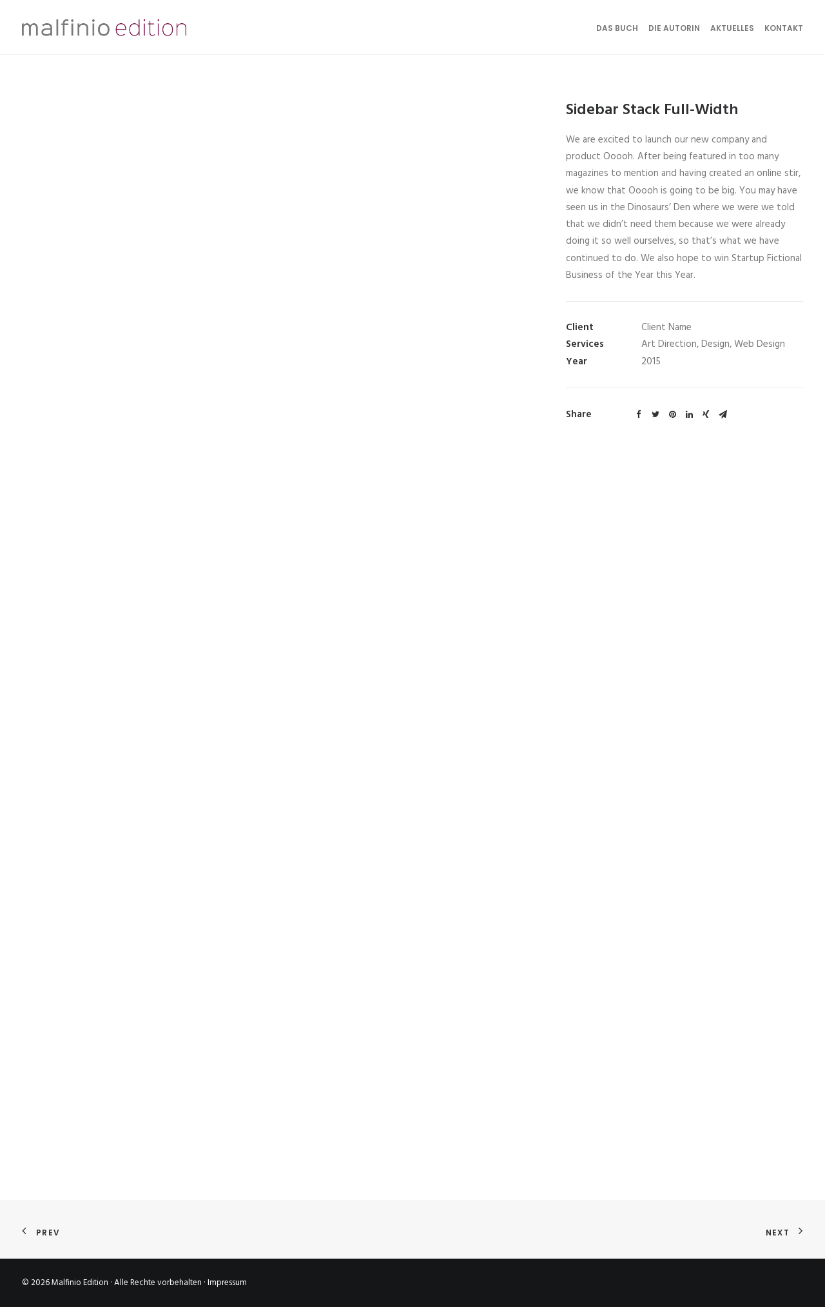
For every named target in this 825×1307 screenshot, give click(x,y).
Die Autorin (674, 28)
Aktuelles (732, 28)
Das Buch (617, 28)
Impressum (227, 1283)
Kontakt (783, 28)
